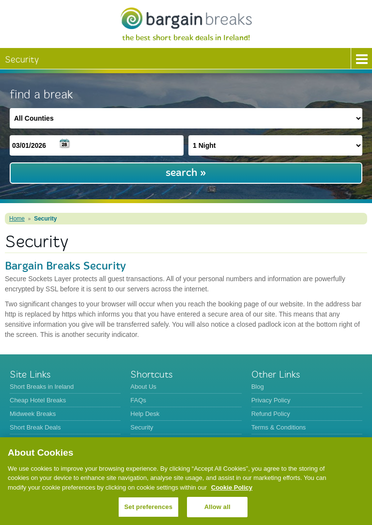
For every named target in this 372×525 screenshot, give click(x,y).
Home (17, 218)
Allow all (217, 506)
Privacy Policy (271, 400)
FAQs (138, 400)
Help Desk (144, 413)
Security (45, 218)
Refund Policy (270, 413)
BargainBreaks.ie (186, 18)
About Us (143, 386)
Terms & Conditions (278, 427)
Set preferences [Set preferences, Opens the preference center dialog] (148, 506)
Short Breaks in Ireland (42, 386)
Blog (257, 386)
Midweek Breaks (33, 413)
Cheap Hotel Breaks (38, 400)
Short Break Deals (35, 427)
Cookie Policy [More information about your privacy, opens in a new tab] (231, 487)
